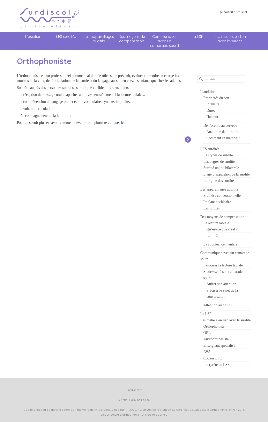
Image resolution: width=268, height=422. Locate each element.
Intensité (213, 104)
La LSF (197, 36)
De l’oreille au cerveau (220, 125)
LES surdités (66, 36)
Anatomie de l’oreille (222, 132)
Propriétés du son (216, 98)
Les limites (211, 208)
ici (123, 123)
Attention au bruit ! (217, 305)
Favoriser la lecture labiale (223, 265)
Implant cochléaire (217, 202)
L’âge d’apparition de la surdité (226, 174)
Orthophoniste (214, 326)
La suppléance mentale (220, 244)
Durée (211, 110)
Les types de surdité (218, 155)
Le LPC (212, 236)
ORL (207, 333)
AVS (206, 352)
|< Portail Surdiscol (233, 12)
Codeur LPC (212, 358)
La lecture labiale (216, 223)
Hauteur (212, 117)
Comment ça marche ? (223, 138)
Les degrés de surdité (219, 161)
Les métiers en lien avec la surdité (230, 38)
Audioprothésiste (216, 339)
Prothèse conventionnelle (222, 195)
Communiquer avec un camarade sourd (164, 41)
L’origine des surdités (219, 181)
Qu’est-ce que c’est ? (222, 229)
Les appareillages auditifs (99, 38)
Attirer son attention (221, 284)
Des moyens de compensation (131, 38)
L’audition (33, 36)
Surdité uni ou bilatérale (221, 168)
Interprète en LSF (216, 365)
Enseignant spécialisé (219, 345)
